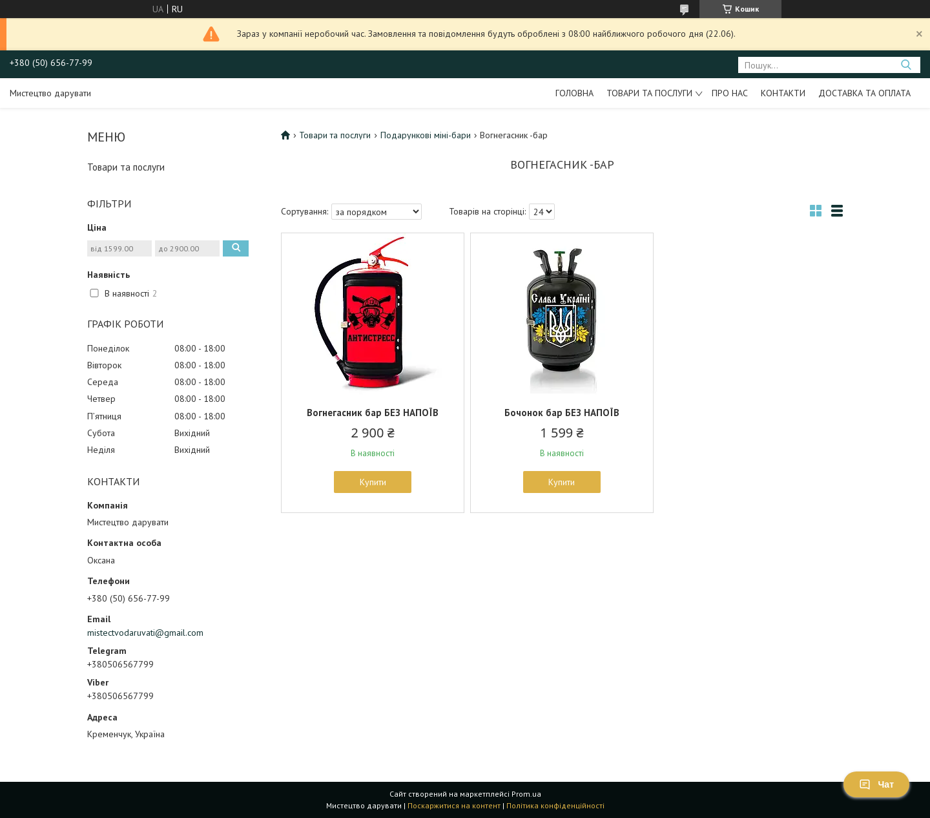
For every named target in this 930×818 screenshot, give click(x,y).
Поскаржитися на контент (454, 805)
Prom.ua (526, 794)
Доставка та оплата (864, 93)
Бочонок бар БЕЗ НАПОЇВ (561, 412)
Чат (876, 784)
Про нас (730, 93)
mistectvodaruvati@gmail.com (145, 632)
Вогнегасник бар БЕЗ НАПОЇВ (373, 412)
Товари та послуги (649, 93)
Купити (373, 482)
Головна (574, 93)
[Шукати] (905, 65)
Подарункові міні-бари (425, 135)
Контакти (783, 93)
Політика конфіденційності (555, 805)
